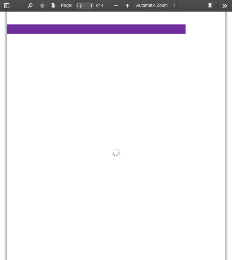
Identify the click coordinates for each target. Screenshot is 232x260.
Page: (66, 5)
